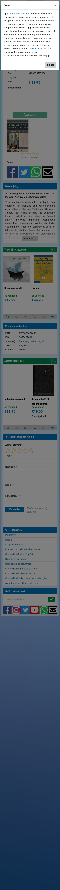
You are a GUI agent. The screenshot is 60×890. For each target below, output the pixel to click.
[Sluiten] (55, 5)
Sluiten (50, 65)
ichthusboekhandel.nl (18, 13)
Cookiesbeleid (36, 48)
